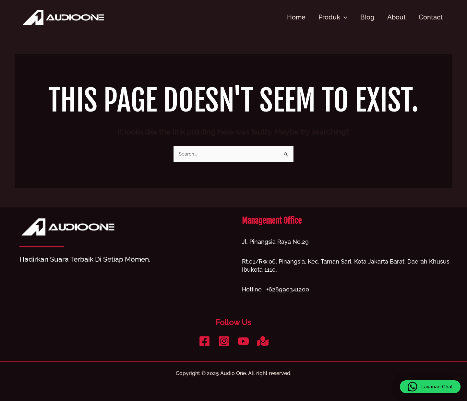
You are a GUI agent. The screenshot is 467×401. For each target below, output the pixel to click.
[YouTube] (243, 341)
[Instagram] (224, 341)
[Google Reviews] (263, 341)
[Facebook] (204, 341)
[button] (430, 386)
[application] (343, 17)
